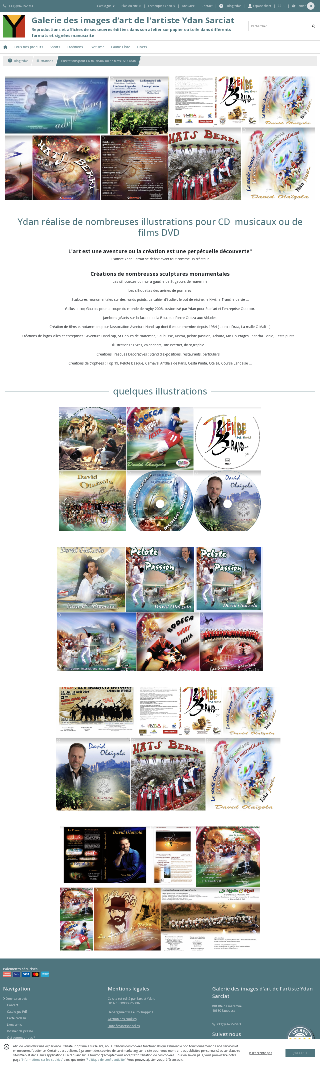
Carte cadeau (16, 1018)
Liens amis (14, 1024)
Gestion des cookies (122, 1019)
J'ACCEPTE (301, 1053)
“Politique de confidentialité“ (106, 1060)
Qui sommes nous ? (21, 1038)
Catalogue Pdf (17, 1012)
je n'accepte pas (260, 1053)
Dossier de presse (20, 1031)
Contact (207, 6)
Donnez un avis (15, 998)
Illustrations (44, 61)
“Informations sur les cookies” (42, 1060)
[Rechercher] (313, 26)
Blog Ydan (18, 61)
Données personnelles (124, 1026)
